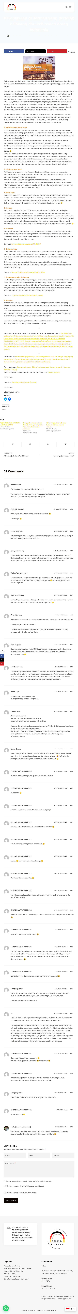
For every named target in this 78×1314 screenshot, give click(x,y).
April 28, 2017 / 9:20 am (60, 771)
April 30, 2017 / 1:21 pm (60, 1092)
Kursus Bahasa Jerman (12, 1266)
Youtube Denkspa (54, 372)
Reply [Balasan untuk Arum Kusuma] (71, 615)
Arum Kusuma (16, 615)
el (11, 1013)
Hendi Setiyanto (17, 531)
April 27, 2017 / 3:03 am (60, 573)
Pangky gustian (17, 989)
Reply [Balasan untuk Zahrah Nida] (71, 711)
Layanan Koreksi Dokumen (13, 1271)
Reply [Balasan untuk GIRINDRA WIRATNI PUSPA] (71, 771)
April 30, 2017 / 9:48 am (60, 1073)
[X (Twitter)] (30, 444)
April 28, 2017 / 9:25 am (60, 873)
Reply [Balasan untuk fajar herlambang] (71, 595)
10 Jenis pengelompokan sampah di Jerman (27, 295)
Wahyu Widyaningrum (19, 573)
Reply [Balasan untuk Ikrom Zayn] (71, 691)
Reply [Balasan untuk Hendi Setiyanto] (71, 531)
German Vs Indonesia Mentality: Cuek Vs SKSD (28, 272)
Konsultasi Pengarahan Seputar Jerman (18, 1268)
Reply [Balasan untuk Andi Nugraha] (71, 644)
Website (56, 1155)
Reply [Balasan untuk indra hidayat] (71, 484)
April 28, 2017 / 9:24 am (60, 839)
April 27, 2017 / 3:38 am (60, 595)
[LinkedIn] (65, 444)
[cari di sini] (66, 7)
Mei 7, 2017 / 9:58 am (61, 1110)
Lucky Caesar (16, 749)
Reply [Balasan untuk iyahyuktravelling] (71, 551)
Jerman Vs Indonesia (43, 36)
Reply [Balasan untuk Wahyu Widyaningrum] (71, 573)
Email (31, 1155)
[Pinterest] (48, 444)
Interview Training (10, 1274)
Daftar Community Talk (12, 1276)
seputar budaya (56, 36)
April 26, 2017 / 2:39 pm (60, 531)
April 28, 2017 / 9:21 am (60, 788)
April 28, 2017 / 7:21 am (60, 691)
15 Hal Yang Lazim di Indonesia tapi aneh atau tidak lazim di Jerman (56, 425)
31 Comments (67, 36)
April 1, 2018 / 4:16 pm (61, 1127)
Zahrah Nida (15, 711)
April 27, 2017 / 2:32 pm (60, 644)
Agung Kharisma (17, 509)
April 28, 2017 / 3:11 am (60, 667)
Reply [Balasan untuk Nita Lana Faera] (71, 667)
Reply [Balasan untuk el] (71, 1013)
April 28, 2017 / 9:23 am (60, 822)
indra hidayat (16, 484)
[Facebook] (12, 444)
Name (7, 1155)
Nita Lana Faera (17, 667)
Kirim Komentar (11, 1200)
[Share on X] (35, 51)
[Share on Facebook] (14, 51)
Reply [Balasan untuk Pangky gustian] (71, 988)
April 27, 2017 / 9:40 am (60, 615)
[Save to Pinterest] (57, 51)
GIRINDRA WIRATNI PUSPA (21, 771)
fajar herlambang (17, 595)
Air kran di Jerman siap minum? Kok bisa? (26, 244)
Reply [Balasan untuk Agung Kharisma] (71, 509)
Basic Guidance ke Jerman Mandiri (16, 1279)
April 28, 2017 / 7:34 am (60, 711)
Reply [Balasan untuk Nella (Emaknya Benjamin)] (71, 1127)
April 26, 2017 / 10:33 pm (60, 551)
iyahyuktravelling (17, 551)
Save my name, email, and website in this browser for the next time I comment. (28, 1181)
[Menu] (70, 7)
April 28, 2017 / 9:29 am (60, 946)
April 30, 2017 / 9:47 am (60, 1053)
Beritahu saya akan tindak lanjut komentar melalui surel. (25, 1186)
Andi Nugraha (16, 644)
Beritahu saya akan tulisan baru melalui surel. (22, 1193)
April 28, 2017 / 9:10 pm (60, 988)
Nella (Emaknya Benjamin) (21, 1127)
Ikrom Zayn (15, 692)
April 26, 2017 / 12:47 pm (60, 484)
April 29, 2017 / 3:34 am (60, 1013)
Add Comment (10, 1163)
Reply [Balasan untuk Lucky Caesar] (71, 749)
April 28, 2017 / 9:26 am (60, 910)
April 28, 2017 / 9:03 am (60, 749)
